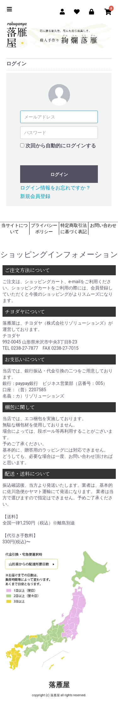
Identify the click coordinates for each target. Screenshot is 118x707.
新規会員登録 (35, 196)
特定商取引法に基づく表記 (73, 228)
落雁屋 (59, 685)
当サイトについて (14, 228)
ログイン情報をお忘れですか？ (55, 188)
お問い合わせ (103, 225)
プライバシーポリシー (44, 228)
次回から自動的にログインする (60, 146)
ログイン (59, 174)
